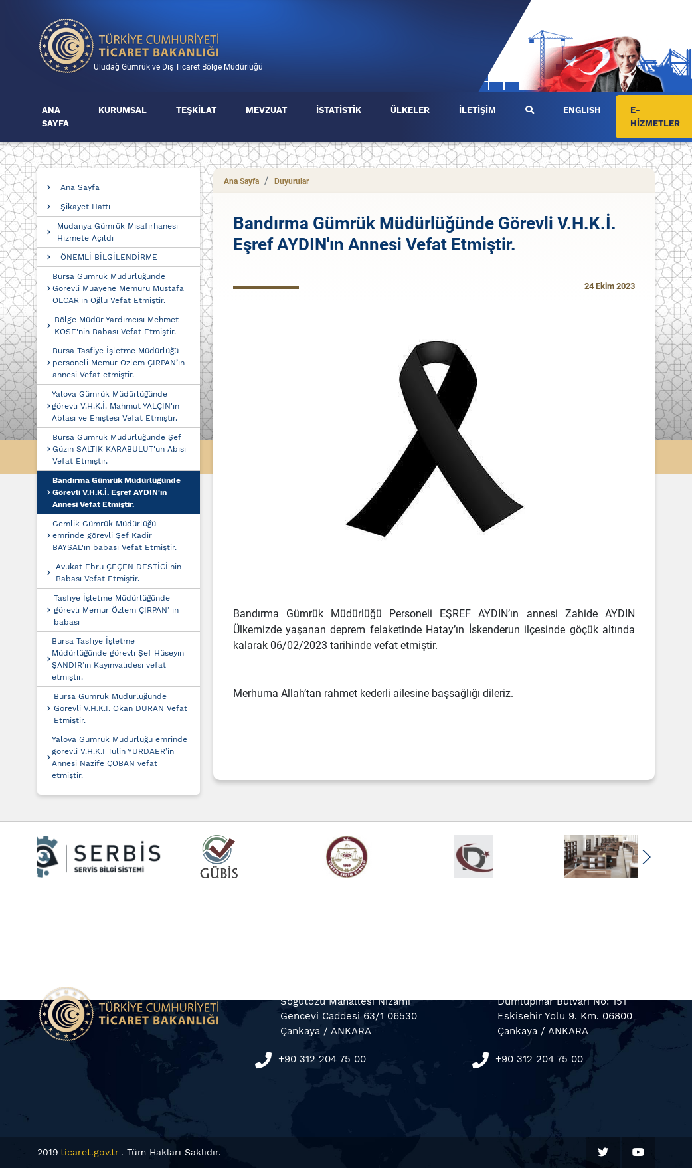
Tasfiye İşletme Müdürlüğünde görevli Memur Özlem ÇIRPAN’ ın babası (116, 610)
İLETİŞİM (477, 110)
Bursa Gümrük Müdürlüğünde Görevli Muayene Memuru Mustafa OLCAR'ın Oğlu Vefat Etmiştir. (118, 288)
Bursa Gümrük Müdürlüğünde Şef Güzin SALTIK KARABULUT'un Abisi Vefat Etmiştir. (119, 449)
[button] (646, 857)
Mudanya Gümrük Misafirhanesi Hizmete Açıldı (117, 232)
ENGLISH (582, 110)
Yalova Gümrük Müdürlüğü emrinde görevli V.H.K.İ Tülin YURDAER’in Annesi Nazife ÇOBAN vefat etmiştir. (119, 757)
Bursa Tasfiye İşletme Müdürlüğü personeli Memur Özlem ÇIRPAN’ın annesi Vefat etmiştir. (118, 362)
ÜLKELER (410, 110)
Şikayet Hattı (85, 206)
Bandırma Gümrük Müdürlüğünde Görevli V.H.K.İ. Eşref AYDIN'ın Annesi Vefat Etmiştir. (116, 492)
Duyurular (291, 181)
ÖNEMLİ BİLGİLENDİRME (108, 257)
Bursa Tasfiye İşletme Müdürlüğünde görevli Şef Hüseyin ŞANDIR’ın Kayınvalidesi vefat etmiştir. (118, 659)
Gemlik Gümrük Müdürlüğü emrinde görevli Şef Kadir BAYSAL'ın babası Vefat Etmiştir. (114, 535)
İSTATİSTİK (338, 110)
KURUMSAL (122, 110)
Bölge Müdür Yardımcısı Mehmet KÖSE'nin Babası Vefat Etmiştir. (116, 325)
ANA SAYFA (55, 116)
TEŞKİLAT (196, 110)
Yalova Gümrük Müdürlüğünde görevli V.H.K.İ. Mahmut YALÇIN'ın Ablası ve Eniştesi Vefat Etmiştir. (115, 406)
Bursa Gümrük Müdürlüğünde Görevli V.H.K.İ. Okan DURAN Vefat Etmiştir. (120, 708)
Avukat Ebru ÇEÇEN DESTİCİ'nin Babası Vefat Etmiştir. (118, 572)
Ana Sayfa (80, 187)
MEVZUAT (266, 110)
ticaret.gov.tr (89, 1152)
